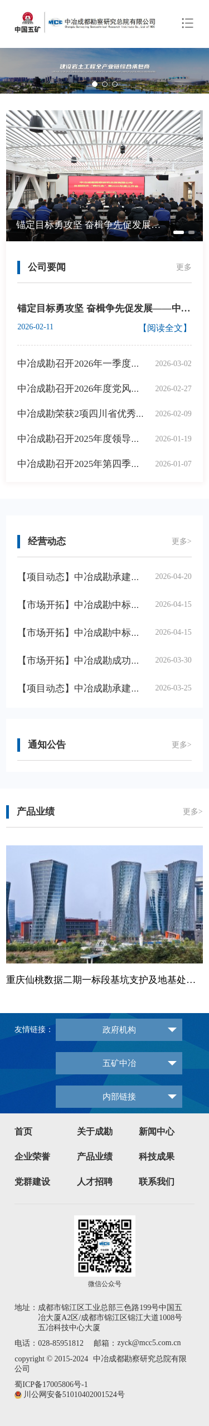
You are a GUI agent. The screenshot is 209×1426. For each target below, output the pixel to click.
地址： (26, 1307)
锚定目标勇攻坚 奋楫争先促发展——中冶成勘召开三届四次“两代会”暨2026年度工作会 (91, 225)
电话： (26, 1343)
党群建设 (32, 1181)
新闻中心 (156, 1131)
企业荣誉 (32, 1156)
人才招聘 (95, 1181)
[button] (195, 71)
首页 (23, 1131)
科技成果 (156, 1156)
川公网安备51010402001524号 (74, 1394)
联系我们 (156, 1181)
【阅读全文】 (165, 328)
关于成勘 (95, 1131)
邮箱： (105, 1343)
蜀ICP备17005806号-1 (51, 1384)
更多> (182, 541)
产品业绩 (95, 1156)
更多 (184, 267)
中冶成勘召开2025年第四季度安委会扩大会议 (112, 464)
